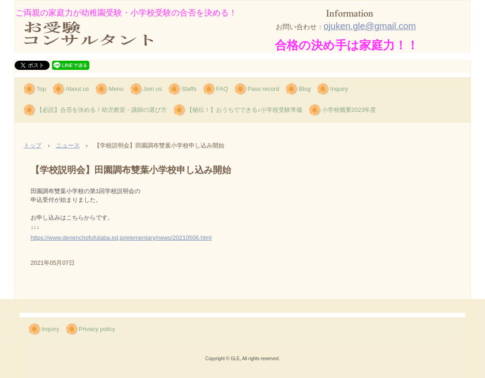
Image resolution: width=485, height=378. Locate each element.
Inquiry (339, 88)
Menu (116, 88)
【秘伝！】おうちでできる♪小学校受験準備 (244, 109)
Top (41, 88)
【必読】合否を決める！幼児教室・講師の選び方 (101, 109)
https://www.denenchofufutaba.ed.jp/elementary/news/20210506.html (121, 237)
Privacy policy (97, 329)
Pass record (263, 88)
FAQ (222, 88)
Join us (152, 88)
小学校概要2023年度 (349, 109)
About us (77, 88)
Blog (304, 88)
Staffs (188, 88)
